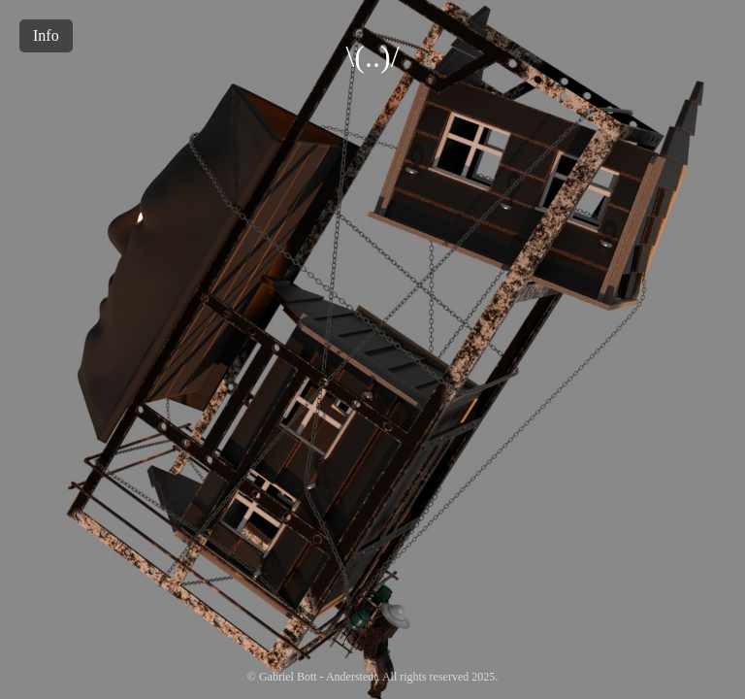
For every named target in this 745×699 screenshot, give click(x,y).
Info (46, 35)
